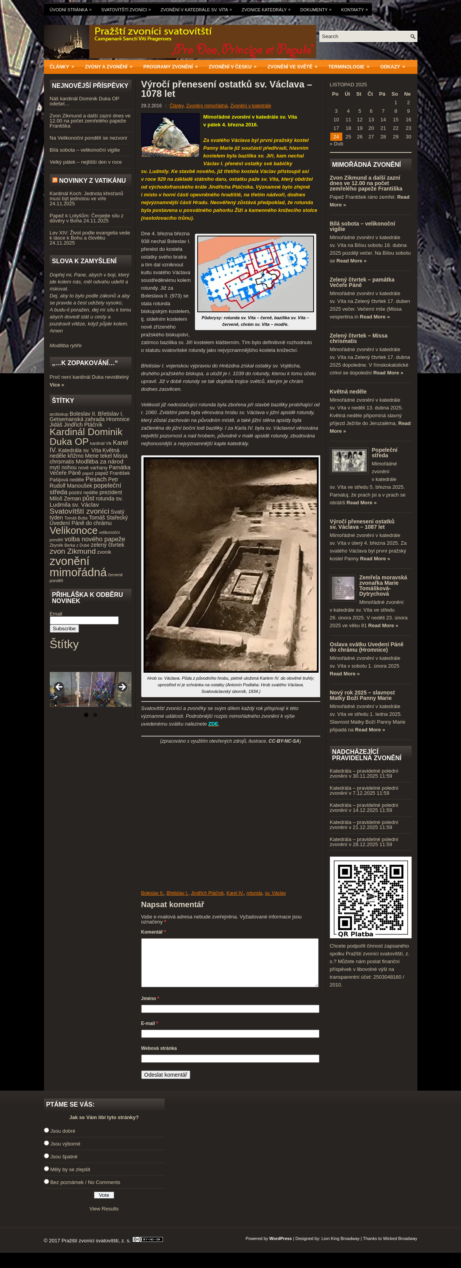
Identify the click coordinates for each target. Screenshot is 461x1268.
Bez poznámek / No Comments (85, 1192)
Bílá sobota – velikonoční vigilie (85, 150)
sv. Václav (275, 893)
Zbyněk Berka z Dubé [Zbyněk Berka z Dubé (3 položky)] (69, 545)
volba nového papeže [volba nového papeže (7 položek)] (95, 538)
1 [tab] (86, 715)
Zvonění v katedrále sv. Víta (198, 8)
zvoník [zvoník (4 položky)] (104, 552)
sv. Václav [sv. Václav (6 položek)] (85, 504)
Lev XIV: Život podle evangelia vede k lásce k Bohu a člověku (90, 235)
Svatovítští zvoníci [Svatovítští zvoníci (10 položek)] (79, 511)
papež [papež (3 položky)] (88, 473)
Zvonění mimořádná (207, 105)
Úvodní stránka (73, 8)
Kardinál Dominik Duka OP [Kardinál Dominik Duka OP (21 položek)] (86, 437)
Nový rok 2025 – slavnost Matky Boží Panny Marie (362, 695)
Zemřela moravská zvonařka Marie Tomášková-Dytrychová (383, 585)
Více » (57, 385)
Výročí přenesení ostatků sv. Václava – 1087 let (362, 524)
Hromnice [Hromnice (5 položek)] (118, 419)
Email (56, 614)
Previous (59, 687)
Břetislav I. (177, 893)
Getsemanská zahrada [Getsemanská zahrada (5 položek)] (77, 419)
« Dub (337, 144)
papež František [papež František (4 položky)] (112, 473)
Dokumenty (317, 8)
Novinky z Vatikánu (92, 180)
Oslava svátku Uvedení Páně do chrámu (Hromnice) (367, 647)
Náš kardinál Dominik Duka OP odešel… (84, 101)
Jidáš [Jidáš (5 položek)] (56, 425)
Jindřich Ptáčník (207, 893)
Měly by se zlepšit (70, 1179)
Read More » (351, 261)
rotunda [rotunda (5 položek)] (105, 498)
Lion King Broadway (340, 1247)
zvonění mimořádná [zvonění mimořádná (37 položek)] (78, 566)
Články (64, 65)
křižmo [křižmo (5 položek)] (75, 456)
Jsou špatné (63, 1166)
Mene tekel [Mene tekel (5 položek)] (98, 456)
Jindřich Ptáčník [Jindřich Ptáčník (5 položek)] (83, 425)
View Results (104, 1218)
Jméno (150, 1008)
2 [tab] (95, 715)
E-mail (149, 1032)
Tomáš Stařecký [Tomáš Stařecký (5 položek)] (108, 517)
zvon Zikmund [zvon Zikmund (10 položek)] (73, 551)
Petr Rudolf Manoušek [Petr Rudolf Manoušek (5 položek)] (84, 482)
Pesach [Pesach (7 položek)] (96, 479)
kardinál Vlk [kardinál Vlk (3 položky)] (101, 443)
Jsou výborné (65, 1153)
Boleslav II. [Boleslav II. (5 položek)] (83, 414)
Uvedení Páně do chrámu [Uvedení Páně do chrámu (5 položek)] (81, 523)
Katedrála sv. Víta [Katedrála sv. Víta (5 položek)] (79, 450)
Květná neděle (348, 391)
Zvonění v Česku (235, 65)
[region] (90, 689)
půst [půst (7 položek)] (88, 498)
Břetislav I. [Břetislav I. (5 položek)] (111, 414)
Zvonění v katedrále (250, 105)
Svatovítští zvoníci (127, 8)
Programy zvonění (173, 65)
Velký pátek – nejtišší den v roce (86, 162)
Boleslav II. (152, 893)
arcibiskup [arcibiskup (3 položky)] (59, 414)
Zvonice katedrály (268, 8)
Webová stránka (159, 1057)
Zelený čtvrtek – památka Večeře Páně (362, 282)
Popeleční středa (385, 452)
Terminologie (351, 65)
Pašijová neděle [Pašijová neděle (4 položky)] (67, 480)
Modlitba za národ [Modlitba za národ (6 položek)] (99, 461)
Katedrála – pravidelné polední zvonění (364, 773)
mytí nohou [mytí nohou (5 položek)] (63, 467)
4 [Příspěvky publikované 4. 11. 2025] (348, 111)
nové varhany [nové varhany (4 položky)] (92, 467)
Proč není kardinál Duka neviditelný (89, 377)
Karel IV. (235, 893)
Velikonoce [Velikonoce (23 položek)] (74, 530)
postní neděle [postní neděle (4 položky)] (83, 492)
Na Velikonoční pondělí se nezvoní (88, 138)
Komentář (153, 932)
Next (122, 687)
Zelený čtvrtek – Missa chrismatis (359, 338)
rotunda (255, 893)
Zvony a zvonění (111, 65)
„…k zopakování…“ (85, 363)
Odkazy (395, 65)
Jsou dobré (62, 1140)
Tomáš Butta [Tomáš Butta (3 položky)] (76, 518)
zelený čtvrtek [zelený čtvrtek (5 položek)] (107, 545)
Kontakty (356, 8)
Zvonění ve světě (295, 65)
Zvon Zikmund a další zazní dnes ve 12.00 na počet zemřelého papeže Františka (90, 121)
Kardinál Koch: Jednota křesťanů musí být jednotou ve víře (86, 196)
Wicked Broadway (400, 1247)
